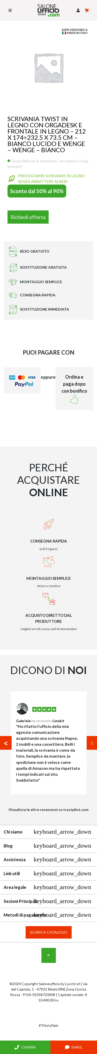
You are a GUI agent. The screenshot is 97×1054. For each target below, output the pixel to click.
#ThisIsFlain (48, 1025)
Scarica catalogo (48, 932)
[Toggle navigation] (10, 10)
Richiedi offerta (28, 217)
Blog (47, 845)
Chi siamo (47, 831)
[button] (78, 10)
